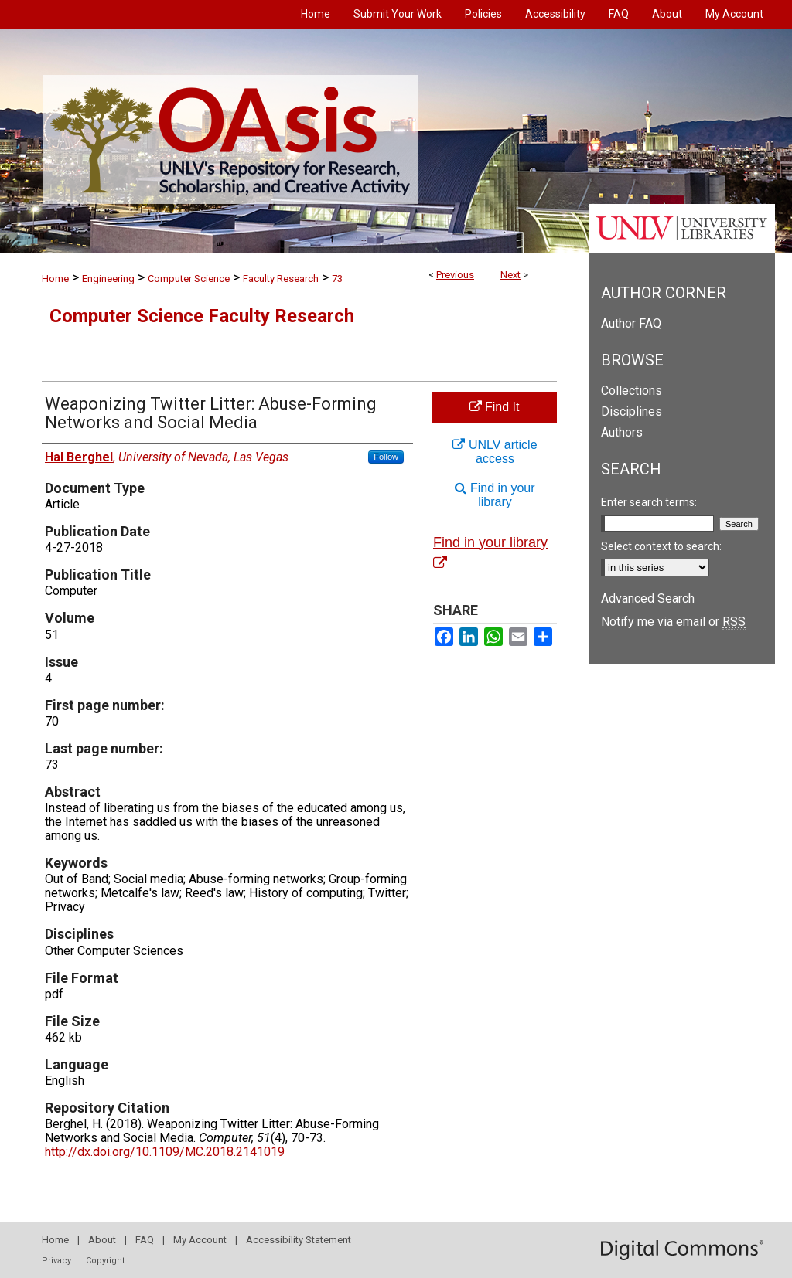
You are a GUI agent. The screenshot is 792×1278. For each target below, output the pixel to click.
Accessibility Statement (298, 1240)
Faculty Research (281, 278)
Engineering (108, 278)
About (102, 1240)
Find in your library (494, 494)
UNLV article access (494, 451)
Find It (494, 406)
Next (510, 274)
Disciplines (631, 411)
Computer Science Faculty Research (202, 316)
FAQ (144, 1240)
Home (55, 278)
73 (337, 278)
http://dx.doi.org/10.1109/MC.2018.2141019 (165, 1151)
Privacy (56, 1261)
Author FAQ (631, 323)
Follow (386, 456)
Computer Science (189, 278)
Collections (631, 390)
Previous (455, 274)
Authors (622, 432)
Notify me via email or (673, 621)
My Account (200, 1240)
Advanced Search (648, 598)
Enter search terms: (649, 502)
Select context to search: (661, 546)
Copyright (105, 1261)
